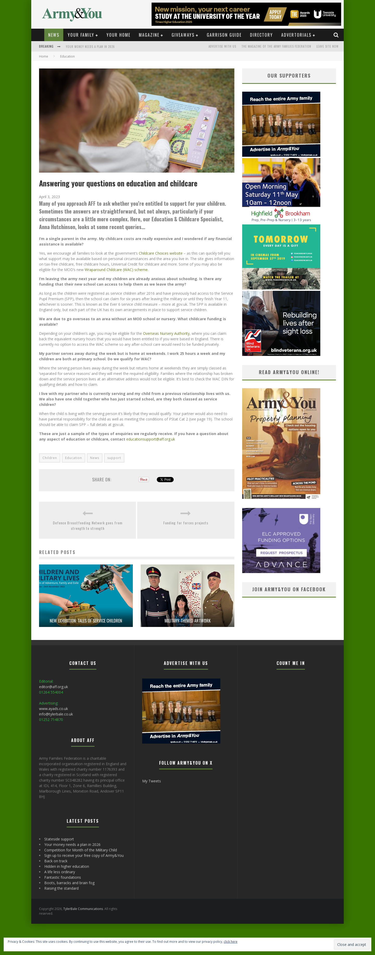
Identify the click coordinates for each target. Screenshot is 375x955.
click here (231, 941)
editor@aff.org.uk (53, 686)
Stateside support (59, 839)
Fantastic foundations (62, 877)
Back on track (55, 860)
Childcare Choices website (161, 253)
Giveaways (183, 35)
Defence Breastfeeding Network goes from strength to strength (87, 525)
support (114, 458)
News (53, 35)
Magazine (149, 35)
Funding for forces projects (185, 522)
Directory (261, 35)
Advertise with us (222, 46)
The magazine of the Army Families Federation (276, 46)
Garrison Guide (224, 35)
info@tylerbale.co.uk (56, 714)
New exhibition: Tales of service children (86, 621)
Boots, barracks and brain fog (69, 882)
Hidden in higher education (66, 866)
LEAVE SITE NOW (327, 46)
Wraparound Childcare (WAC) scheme (116, 269)
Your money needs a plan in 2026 (90, 47)
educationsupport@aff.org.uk (150, 439)
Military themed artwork (188, 621)
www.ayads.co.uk (53, 708)
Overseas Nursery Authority (166, 333)
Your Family (81, 35)
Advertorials (296, 35)
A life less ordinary (59, 871)
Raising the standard (61, 888)
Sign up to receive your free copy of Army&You (84, 855)
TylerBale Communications (83, 909)
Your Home (118, 35)
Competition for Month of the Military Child (80, 849)
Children (49, 458)
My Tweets (151, 780)
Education (73, 458)
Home (43, 56)
